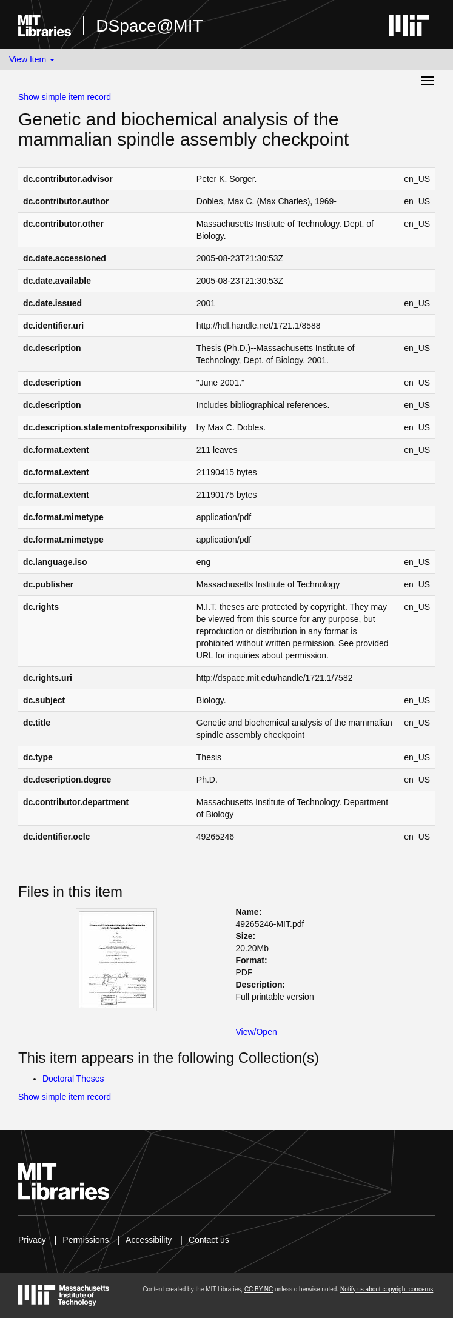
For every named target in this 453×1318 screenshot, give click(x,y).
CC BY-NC (258, 1289)
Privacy (32, 1240)
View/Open (256, 1032)
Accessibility (149, 1240)
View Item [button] (32, 59)
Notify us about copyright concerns (386, 1289)
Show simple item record (64, 97)
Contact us (209, 1240)
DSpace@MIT (149, 25)
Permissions (85, 1240)
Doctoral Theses (73, 1078)
